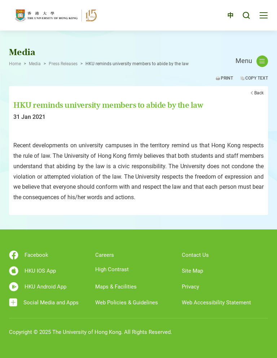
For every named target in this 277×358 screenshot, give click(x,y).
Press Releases (63, 63)
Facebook (28, 255)
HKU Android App (37, 286)
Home (15, 63)
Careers (104, 255)
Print (227, 78)
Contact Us (195, 255)
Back (259, 92)
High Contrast (112, 269)
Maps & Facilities (116, 286)
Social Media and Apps (44, 302)
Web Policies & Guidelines (126, 302)
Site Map (192, 271)
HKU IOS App (32, 271)
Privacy (190, 286)
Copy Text (256, 78)
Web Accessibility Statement (216, 302)
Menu (252, 61)
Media (35, 63)
